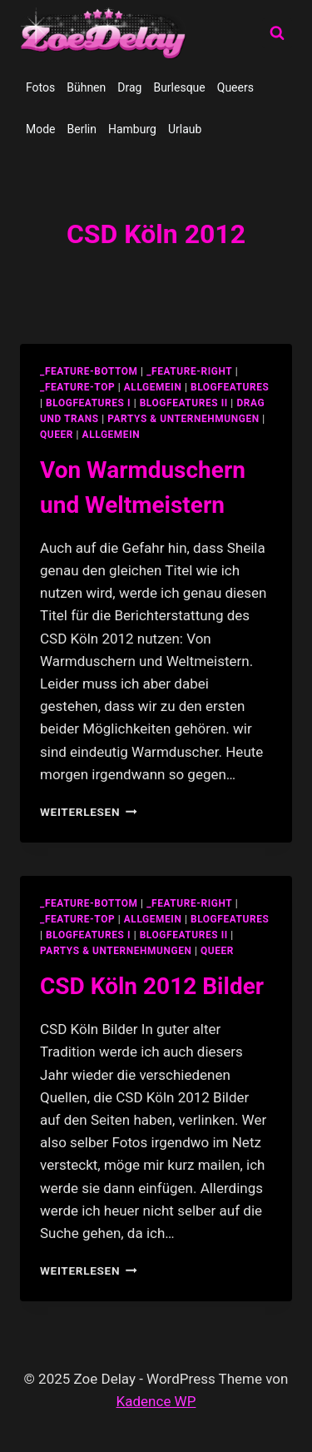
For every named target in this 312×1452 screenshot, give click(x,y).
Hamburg (132, 129)
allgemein (153, 387)
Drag (129, 87)
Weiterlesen (88, 811)
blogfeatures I (88, 403)
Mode (41, 129)
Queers (235, 87)
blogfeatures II (184, 403)
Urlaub (184, 129)
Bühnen (86, 87)
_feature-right (189, 371)
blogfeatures (230, 387)
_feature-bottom (89, 371)
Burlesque (179, 87)
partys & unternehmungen (183, 419)
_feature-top (77, 387)
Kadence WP (156, 1401)
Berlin (82, 129)
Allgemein (111, 434)
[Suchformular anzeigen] (277, 33)
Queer (56, 434)
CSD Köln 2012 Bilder (152, 986)
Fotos (40, 87)
